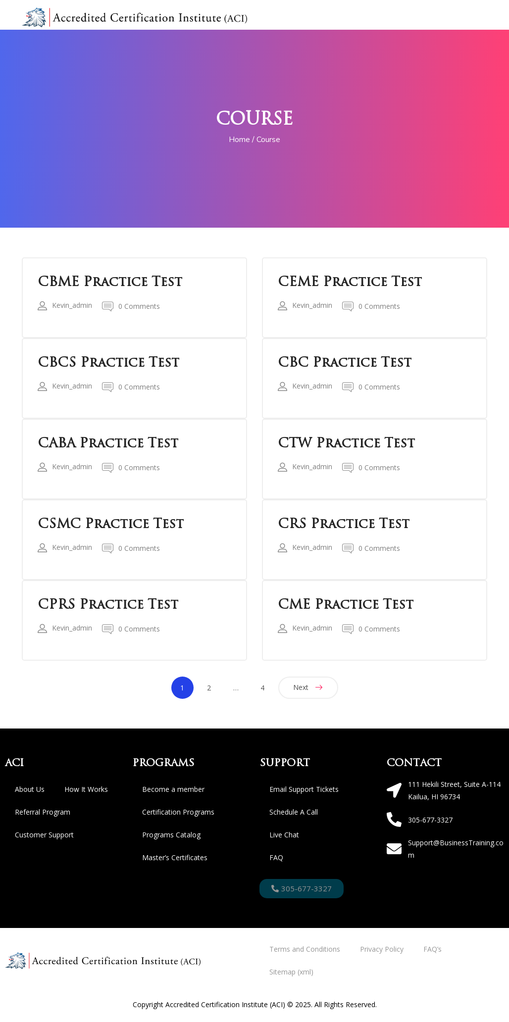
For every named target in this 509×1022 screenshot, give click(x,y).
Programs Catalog (171, 834)
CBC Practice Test (344, 362)
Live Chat (284, 834)
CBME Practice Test (110, 282)
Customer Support (44, 834)
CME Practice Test (345, 604)
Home (239, 139)
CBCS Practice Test (108, 362)
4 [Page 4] (262, 687)
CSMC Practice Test (111, 524)
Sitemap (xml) (291, 971)
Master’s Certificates (174, 857)
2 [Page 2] (209, 687)
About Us (30, 789)
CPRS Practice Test (108, 604)
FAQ (276, 857)
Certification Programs (178, 812)
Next (300, 687)
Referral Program (42, 812)
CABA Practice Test (108, 443)
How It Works (86, 789)
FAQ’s (432, 949)
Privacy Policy (382, 949)
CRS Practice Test (343, 524)
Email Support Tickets (304, 789)
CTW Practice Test (346, 443)
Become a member (173, 789)
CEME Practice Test (350, 282)
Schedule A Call (293, 812)
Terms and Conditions (304, 949)
